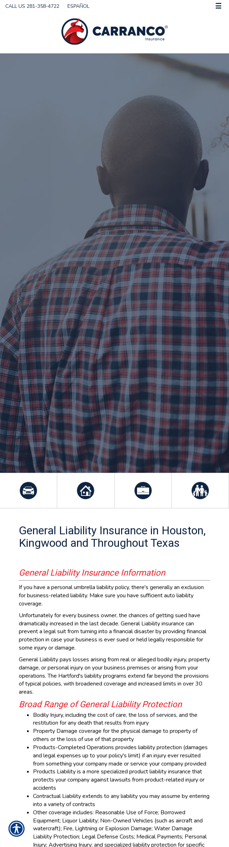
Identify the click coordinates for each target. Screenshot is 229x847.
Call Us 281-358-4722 (32, 6)
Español (78, 6)
